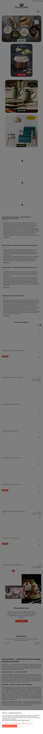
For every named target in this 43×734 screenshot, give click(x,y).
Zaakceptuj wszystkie (10, 726)
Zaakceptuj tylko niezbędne (11, 723)
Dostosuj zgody (26, 723)
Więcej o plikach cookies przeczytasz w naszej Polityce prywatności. (16, 720)
